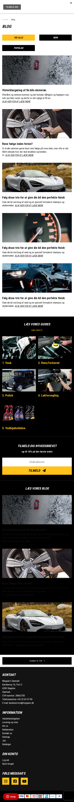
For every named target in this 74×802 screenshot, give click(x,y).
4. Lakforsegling (48, 395)
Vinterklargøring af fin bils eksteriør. (24, 90)
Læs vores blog (37, 488)
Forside (5, 19)
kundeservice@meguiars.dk (21, 703)
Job (4, 740)
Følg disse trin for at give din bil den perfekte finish (33, 197)
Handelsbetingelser (11, 718)
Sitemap (6, 737)
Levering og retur (10, 722)
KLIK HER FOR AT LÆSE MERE (16, 101)
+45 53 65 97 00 (24, 699)
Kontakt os (7, 733)
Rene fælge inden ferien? (17, 144)
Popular (18, 48)
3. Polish (7, 395)
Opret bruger (8, 763)
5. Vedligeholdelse (13, 428)
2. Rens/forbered (48, 363)
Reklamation (7, 729)
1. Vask (6, 363)
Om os (5, 726)
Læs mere (37, 330)
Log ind (5, 760)
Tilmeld (37, 470)
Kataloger (6, 744)
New (55, 37)
